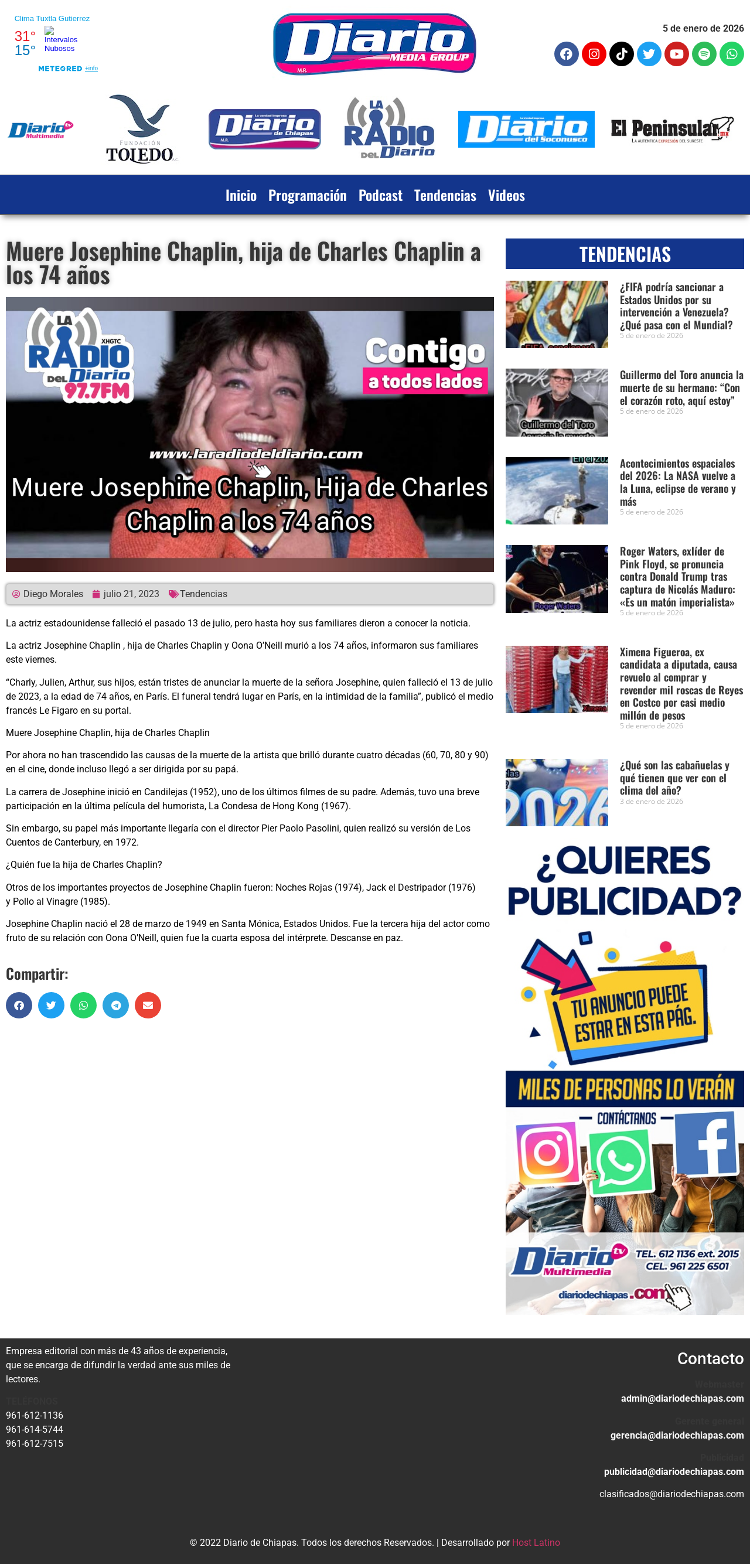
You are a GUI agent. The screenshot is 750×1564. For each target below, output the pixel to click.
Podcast (381, 194)
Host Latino (536, 1542)
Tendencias (445, 194)
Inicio (241, 194)
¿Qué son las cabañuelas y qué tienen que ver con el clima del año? (674, 777)
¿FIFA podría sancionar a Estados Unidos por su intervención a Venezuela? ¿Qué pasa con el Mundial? (676, 305)
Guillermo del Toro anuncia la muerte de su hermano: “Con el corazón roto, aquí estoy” (682, 387)
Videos (506, 194)
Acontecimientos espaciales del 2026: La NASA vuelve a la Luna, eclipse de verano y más (678, 482)
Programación (307, 194)
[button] (19, 1005)
